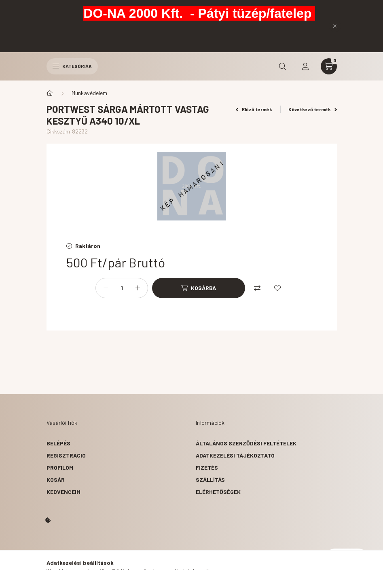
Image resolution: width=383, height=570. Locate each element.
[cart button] (329, 66)
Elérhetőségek (218, 491)
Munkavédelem (89, 92)
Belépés (58, 443)
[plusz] (137, 288)
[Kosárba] (198, 288)
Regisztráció (66, 455)
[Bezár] (335, 26)
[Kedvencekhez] (277, 288)
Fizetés (207, 467)
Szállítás (210, 479)
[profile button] (305, 66)
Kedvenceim (63, 491)
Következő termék (312, 109)
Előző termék (254, 109)
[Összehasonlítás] (257, 288)
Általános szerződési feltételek (246, 443)
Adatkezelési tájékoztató (235, 455)
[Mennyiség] (122, 288)
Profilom (60, 467)
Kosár (56, 479)
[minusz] (106, 288)
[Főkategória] (50, 93)
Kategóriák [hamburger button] (72, 66)
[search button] (283, 66)
